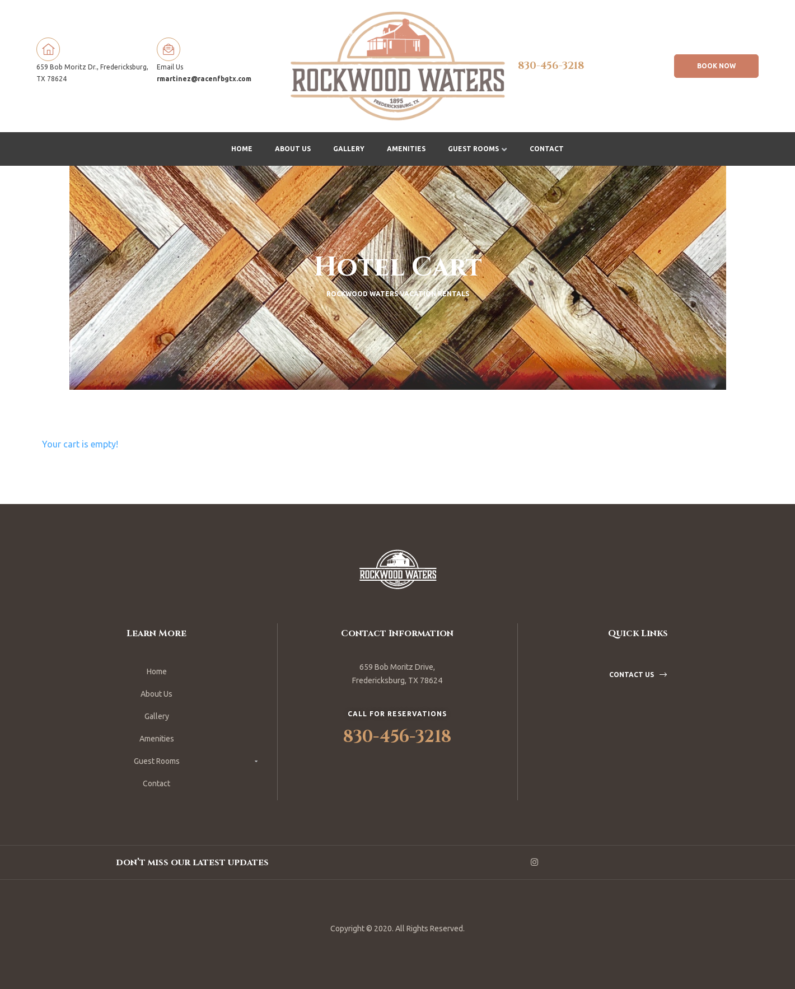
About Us (293, 148)
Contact (547, 148)
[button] (716, 66)
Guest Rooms (477, 148)
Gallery (348, 148)
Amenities (406, 148)
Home (241, 148)
